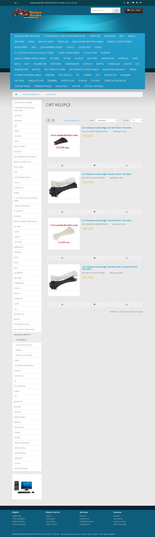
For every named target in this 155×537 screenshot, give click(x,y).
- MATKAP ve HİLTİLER (23, 355)
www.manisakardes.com (70, 534)
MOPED (36, 69)
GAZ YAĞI (92, 58)
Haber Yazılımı (51, 524)
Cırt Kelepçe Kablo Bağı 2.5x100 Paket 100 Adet (106, 127)
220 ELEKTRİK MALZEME (27, 36)
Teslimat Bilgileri (18, 519)
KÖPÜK (100, 63)
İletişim (48, 516)
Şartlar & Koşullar (19, 524)
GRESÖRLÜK (107, 58)
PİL (78, 75)
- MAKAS (18, 350)
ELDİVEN (105, 52)
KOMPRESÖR (72, 63)
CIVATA (70, 47)
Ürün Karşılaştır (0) (72, 120)
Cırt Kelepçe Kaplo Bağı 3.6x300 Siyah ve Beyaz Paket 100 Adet (109, 267)
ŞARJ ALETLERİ (35, 80)
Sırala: (92, 120)
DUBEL (98, 47)
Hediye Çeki (84, 519)
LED (137, 63)
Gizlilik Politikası (18, 521)
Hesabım (116, 516)
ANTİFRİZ (19, 41)
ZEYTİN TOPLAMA (93, 86)
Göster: (126, 120)
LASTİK (127, 63)
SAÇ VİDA (19, 80)
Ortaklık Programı (87, 521)
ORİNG (133, 69)
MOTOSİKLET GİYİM (54, 69)
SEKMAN (52, 80)
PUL (98, 75)
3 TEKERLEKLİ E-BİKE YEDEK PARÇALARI (64, 36)
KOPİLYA (87, 63)
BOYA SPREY (20, 47)
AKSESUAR (109, 36)
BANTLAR (63, 41)
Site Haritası (50, 521)
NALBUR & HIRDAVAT (114, 69)
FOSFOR (79, 58)
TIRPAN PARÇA (22, 86)
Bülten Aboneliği (119, 524)
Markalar (83, 516)
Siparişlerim (118, 519)
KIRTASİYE (56, 63)
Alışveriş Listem (119, 521)
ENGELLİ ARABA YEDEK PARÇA (30, 58)
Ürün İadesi (50, 519)
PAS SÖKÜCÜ (65, 75)
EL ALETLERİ (90, 52)
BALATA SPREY (46, 41)
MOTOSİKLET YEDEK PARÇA (83, 69)
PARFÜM (49, 75)
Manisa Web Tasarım (89, 534)
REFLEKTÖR (110, 75)
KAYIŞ (17, 63)
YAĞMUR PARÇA (42, 86)
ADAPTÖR (95, 36)
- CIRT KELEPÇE (20, 340)
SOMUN (82, 80)
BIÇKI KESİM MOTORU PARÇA (88, 41)
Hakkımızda (16, 516)
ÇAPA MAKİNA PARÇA (51, 47)
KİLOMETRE (40, 63)
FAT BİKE (54, 58)
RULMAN (125, 75)
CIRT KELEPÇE (51, 94)
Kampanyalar (85, 524)
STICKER (95, 80)
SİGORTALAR (67, 80)
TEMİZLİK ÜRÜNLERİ (115, 80)
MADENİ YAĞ (21, 69)
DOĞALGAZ (84, 47)
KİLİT (27, 63)
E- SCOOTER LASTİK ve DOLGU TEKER (34, 52)
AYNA (31, 41)
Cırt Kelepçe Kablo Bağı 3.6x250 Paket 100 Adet (106, 220)
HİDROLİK (123, 58)
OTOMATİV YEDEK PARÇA (27, 75)
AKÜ (121, 36)
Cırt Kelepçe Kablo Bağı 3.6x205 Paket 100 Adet (106, 174)
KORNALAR (114, 63)
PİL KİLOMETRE (19, 386)
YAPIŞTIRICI (61, 86)
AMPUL (132, 36)
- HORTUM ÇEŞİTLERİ (22, 345)
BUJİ (34, 47)
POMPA (88, 75)
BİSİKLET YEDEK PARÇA (120, 41)
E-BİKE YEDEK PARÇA (69, 52)
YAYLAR (76, 86)
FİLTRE (67, 58)
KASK (135, 58)
